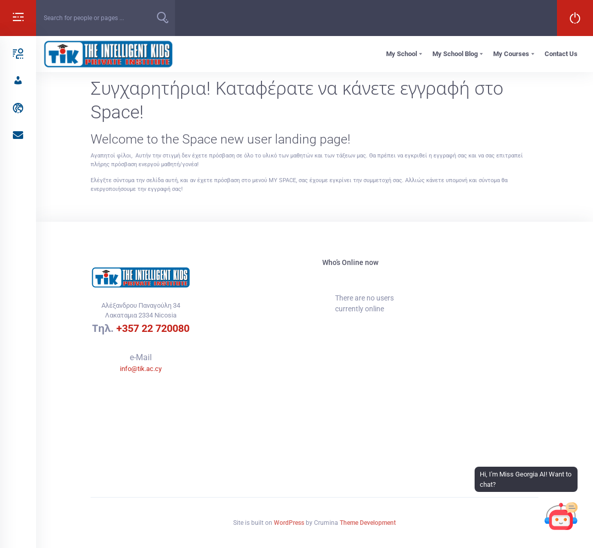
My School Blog (455, 54)
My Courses (511, 54)
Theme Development (368, 522)
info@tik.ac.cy (141, 369)
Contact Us (561, 54)
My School (401, 54)
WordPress (289, 522)
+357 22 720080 (152, 328)
